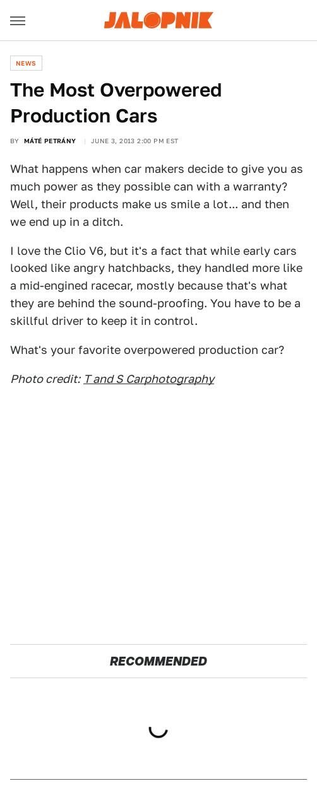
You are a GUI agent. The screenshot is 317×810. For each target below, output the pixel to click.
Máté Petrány (50, 140)
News (26, 63)
